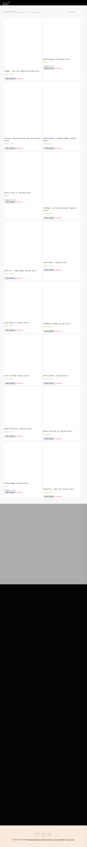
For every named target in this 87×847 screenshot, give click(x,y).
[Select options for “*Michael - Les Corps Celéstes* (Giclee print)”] (49, 217)
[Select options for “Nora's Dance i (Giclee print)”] (49, 383)
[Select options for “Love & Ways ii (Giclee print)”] (10, 330)
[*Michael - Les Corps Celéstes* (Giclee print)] (62, 178)
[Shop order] (75, 12)
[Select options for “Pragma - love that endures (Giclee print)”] (10, 78)
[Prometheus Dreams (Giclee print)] (57, 301)
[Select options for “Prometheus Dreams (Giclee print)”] (49, 331)
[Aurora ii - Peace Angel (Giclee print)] (20, 245)
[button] (49, 67)
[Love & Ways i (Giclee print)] (56, 241)
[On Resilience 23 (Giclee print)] (56, 37)
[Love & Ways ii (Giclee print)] (17, 301)
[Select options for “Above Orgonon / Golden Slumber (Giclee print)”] (49, 148)
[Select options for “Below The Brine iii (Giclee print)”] (49, 438)
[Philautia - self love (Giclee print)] (58, 464)
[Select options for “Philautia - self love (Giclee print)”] (49, 496)
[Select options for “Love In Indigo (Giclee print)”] (10, 383)
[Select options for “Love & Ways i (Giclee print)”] (49, 270)
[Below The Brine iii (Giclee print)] (57, 407)
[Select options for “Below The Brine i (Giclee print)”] (10, 436)
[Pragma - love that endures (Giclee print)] (21, 43)
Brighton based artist (34, 840)
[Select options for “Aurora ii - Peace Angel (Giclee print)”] (10, 278)
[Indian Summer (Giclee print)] (17, 461)
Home (18, 12)
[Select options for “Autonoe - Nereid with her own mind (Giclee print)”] (10, 148)
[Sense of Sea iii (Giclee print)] (17, 171)
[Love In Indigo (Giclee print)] (17, 354)
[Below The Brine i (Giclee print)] (18, 406)
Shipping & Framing (46, 840)
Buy (23, 12)
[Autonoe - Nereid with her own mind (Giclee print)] (23, 108)
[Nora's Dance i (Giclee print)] (56, 354)
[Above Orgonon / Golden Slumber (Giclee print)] (62, 108)
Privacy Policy (70, 840)
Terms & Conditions (59, 840)
